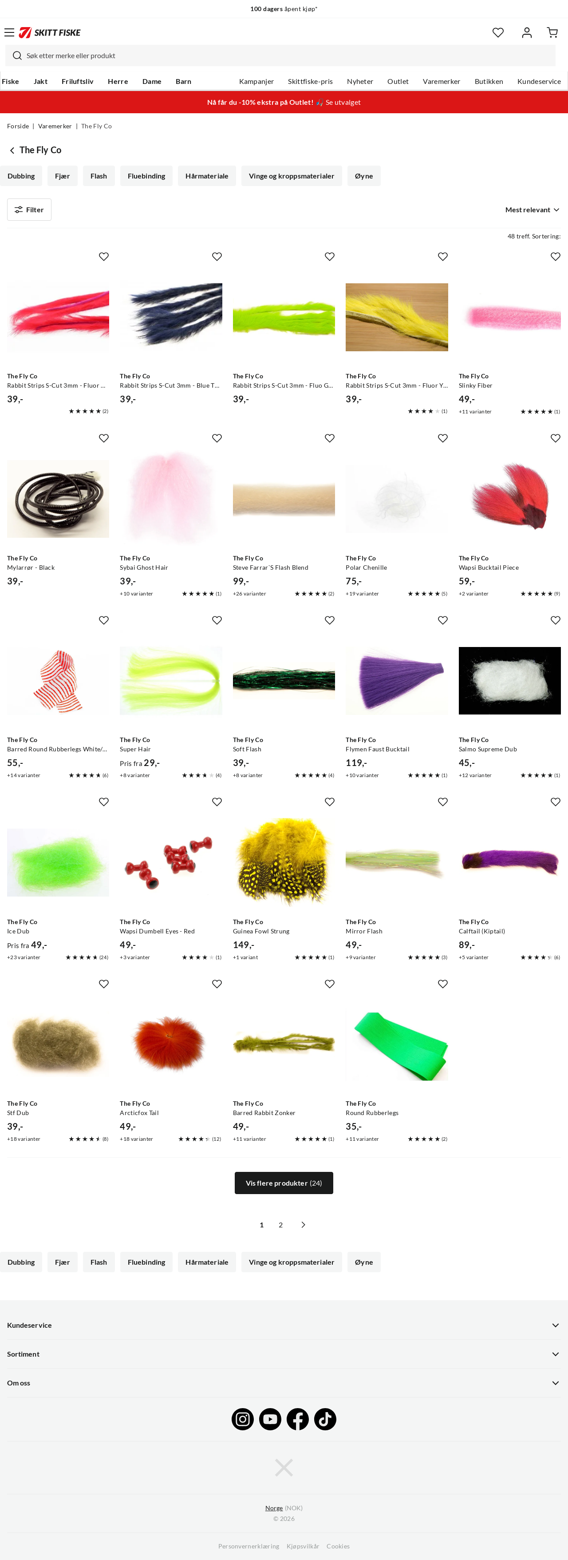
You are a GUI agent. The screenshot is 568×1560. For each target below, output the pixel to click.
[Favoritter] (498, 32)
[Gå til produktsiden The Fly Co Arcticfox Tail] (171, 1044)
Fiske (11, 81)
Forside (18, 126)
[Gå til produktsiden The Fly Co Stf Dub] (58, 1044)
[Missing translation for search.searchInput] (13, 55)
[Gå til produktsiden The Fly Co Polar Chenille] (397, 499)
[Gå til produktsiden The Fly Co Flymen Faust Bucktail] (397, 681)
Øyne (364, 176)
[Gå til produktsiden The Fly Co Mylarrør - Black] (58, 499)
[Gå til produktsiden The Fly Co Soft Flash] (284, 681)
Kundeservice (539, 81)
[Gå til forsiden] (50, 32)
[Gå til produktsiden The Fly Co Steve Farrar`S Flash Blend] (284, 499)
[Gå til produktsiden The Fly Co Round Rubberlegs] (397, 1044)
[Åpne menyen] (9, 32)
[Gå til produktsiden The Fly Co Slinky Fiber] (510, 317)
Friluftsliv (78, 81)
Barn (183, 81)
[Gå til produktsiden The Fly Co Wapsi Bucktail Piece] (510, 499)
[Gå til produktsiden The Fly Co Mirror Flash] (397, 862)
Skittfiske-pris (310, 81)
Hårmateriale (207, 176)
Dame (152, 81)
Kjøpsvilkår (303, 1546)
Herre (118, 81)
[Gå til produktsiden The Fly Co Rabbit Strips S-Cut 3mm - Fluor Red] (58, 317)
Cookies (338, 1546)
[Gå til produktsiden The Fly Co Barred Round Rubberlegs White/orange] (58, 681)
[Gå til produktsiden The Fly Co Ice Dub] (58, 862)
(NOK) (284, 1508)
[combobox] (280, 55)
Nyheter (360, 81)
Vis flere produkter (284, 1183)
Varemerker (441, 81)
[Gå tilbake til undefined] (13, 150)
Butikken (489, 81)
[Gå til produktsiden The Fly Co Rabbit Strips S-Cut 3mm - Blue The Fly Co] (171, 317)
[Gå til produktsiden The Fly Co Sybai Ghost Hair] (171, 499)
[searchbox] (289, 55)
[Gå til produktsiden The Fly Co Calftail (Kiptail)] (510, 862)
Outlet (398, 81)
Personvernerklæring (249, 1546)
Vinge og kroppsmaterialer (292, 176)
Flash (99, 176)
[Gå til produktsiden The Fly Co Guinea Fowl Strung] (284, 862)
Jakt (40, 81)
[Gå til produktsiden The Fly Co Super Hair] (171, 681)
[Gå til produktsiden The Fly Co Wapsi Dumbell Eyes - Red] (171, 862)
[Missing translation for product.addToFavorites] (103, 256)
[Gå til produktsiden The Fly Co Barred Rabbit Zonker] (284, 1044)
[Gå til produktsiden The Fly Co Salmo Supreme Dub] (510, 681)
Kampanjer (256, 81)
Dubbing (21, 176)
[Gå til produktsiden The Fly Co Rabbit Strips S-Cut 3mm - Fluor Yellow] (397, 317)
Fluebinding (147, 176)
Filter (29, 210)
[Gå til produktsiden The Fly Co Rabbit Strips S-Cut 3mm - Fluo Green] (284, 317)
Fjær (62, 176)
